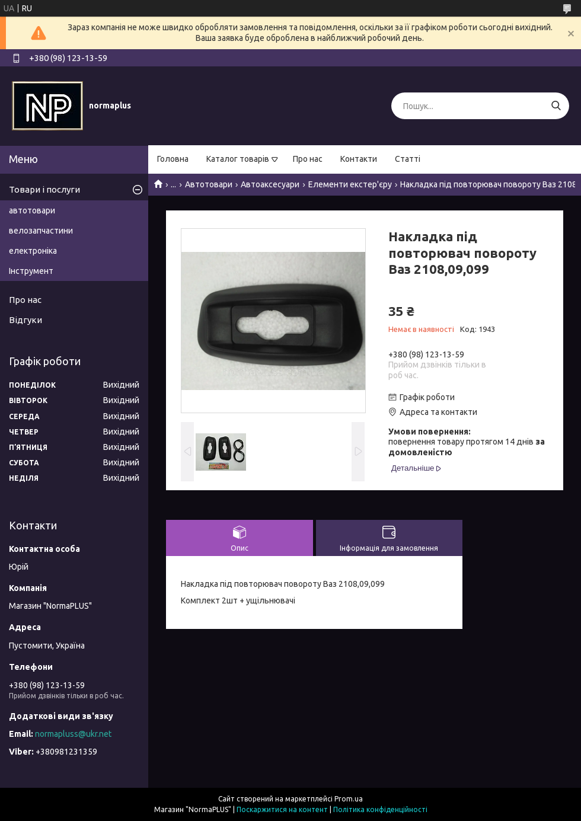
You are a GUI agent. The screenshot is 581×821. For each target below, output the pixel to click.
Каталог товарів (237, 159)
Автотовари (208, 184)
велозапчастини (41, 230)
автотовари (32, 210)
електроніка (33, 250)
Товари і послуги (44, 189)
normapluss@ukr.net (73, 734)
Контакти (358, 159)
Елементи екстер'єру (350, 184)
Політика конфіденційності (380, 809)
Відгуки (25, 320)
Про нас (308, 159)
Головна (173, 159)
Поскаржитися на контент (282, 809)
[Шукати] (555, 105)
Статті (407, 159)
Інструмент (31, 271)
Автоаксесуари (270, 184)
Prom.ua (348, 799)
